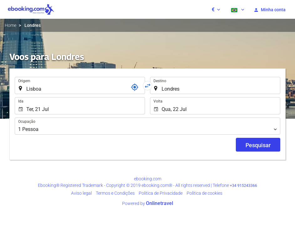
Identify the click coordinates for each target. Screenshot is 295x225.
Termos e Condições (115, 193)
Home (10, 25)
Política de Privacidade (161, 193)
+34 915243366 (243, 185)
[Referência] (135, 87)
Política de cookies (204, 193)
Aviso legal (81, 193)
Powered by (147, 203)
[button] (216, 9)
